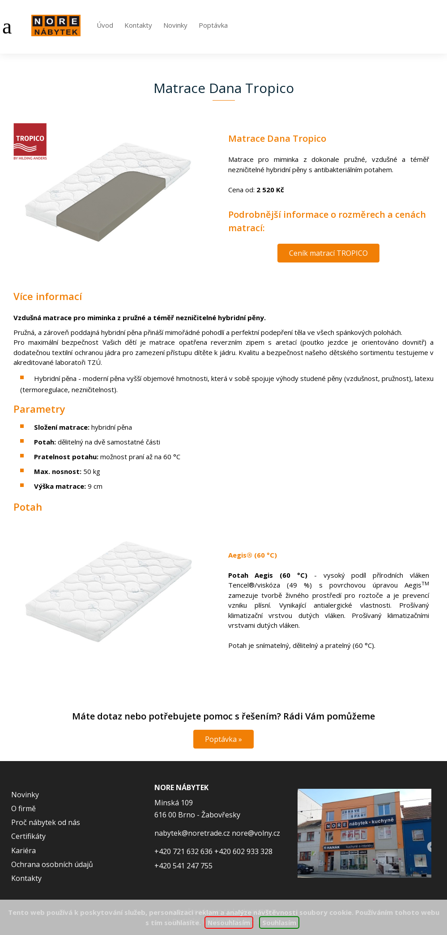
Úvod (105, 25)
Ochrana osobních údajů (52, 864)
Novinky (175, 25)
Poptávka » (223, 739)
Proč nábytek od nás (45, 822)
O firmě (23, 808)
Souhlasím (280, 922)
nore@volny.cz (256, 833)
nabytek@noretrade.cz (192, 833)
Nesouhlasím (229, 922)
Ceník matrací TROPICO (328, 253)
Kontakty (138, 25)
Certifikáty (28, 836)
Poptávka (213, 25)
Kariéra (23, 850)
